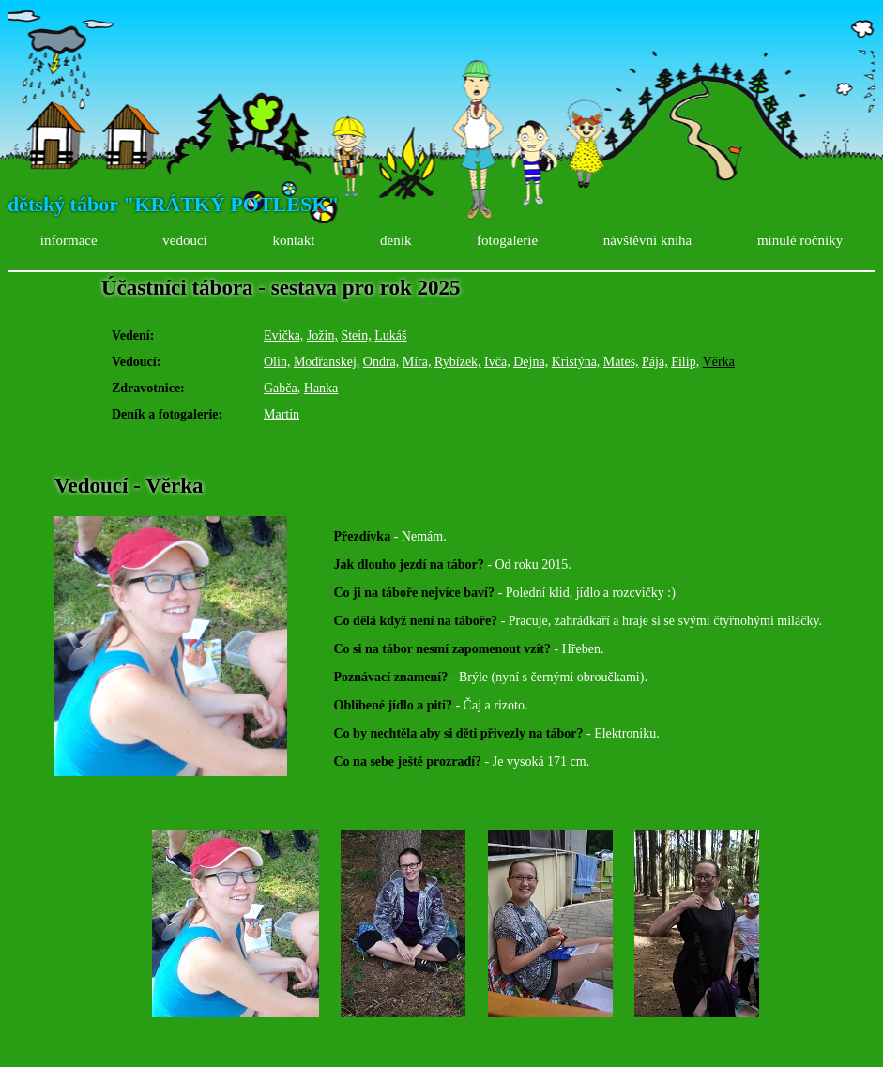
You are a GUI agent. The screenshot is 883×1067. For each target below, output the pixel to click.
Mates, (621, 362)
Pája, (655, 362)
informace (69, 240)
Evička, (283, 335)
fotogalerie (507, 240)
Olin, (277, 362)
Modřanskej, (326, 362)
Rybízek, (457, 362)
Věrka (719, 362)
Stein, (356, 335)
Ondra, (381, 362)
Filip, (685, 362)
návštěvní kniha (648, 240)
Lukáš (390, 335)
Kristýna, (576, 362)
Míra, (417, 362)
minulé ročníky (800, 240)
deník (395, 240)
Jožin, (322, 335)
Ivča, (497, 362)
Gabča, (282, 388)
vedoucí (184, 240)
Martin (281, 414)
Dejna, (530, 362)
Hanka (321, 388)
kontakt (293, 240)
